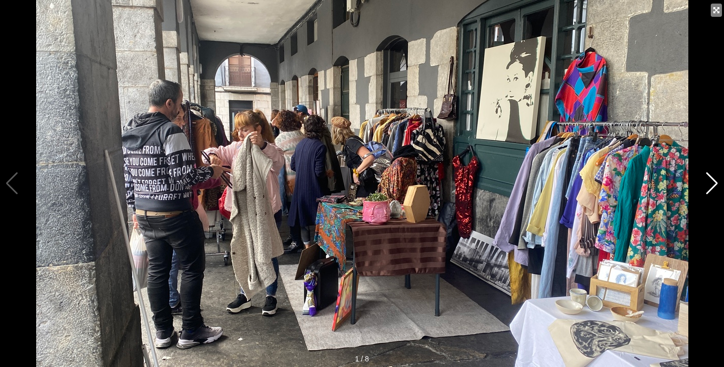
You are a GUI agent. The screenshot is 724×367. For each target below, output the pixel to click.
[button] (712, 183)
